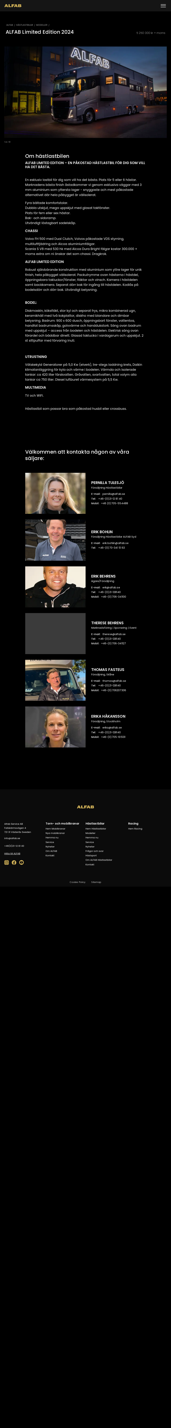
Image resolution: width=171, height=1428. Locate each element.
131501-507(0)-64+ (113, 737)
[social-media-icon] (6, 862)
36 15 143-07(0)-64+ (111, 548)
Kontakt (50, 855)
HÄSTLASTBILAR (24, 24)
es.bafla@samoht (114, 681)
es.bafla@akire (112, 727)
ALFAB (9, 24)
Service (50, 842)
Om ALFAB (51, 851)
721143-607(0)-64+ (113, 643)
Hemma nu (52, 837)
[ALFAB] (12, 6)
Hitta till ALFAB (12, 853)
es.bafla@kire (111, 587)
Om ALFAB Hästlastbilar (99, 860)
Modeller (91, 833)
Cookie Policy (77, 882)
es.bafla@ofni (12, 838)
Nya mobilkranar (55, 833)
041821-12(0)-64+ (109, 592)
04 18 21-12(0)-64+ (110, 499)
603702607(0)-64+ (113, 690)
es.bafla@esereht (114, 634)
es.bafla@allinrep (113, 494)
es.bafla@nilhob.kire (115, 543)
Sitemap (96, 882)
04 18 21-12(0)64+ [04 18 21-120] (14, 845)
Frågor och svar (95, 851)
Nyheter (50, 846)
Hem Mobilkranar (55, 828)
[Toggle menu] (163, 5)
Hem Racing (135, 828)
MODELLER (41, 24)
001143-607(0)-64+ (113, 597)
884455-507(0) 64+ (114, 503)
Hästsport (91, 855)
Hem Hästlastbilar (96, 828)
